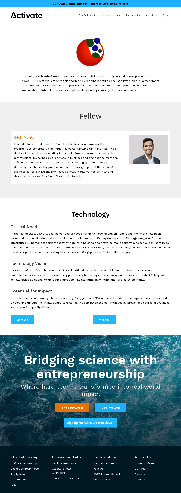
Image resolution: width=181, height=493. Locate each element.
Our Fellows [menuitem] (19, 479)
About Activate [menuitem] (145, 463)
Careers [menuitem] (140, 474)
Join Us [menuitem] (98, 468)
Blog (165, 15)
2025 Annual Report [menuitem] (106, 474)
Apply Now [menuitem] (18, 474)
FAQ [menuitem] (13, 484)
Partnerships (133, 15)
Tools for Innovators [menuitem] (65, 478)
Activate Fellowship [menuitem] (24, 463)
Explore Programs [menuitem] (64, 463)
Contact (22, 319)
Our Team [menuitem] (141, 468)
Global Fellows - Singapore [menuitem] (63, 470)
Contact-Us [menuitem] (142, 479)
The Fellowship (87, 15)
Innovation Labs (111, 15)
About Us (151, 15)
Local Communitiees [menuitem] (25, 468)
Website (104, 319)
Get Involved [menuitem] (101, 479)
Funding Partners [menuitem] (105, 463)
